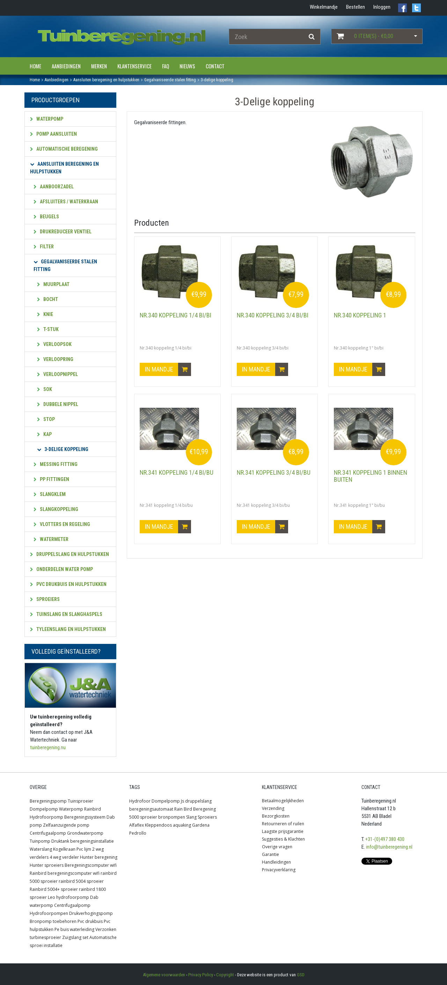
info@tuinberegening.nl (389, 847)
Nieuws (187, 66)
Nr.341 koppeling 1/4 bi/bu (176, 472)
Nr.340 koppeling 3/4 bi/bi (272, 315)
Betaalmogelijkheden (283, 801)
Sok (44, 389)
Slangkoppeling (56, 509)
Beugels (46, 216)
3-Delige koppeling (62, 449)
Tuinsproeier (80, 801)
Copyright (225, 974)
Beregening (204, 809)
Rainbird (92, 809)
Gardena (201, 825)
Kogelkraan (64, 849)
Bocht (47, 299)
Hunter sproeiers (47, 865)
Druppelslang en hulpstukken (69, 554)
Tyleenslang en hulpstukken (68, 629)
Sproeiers (45, 599)
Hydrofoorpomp (46, 817)
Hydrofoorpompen (49, 913)
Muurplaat (53, 284)
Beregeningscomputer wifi (91, 865)
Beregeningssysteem (84, 817)
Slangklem (50, 494)
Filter (44, 246)
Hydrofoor (140, 801)
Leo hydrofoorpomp (68, 897)
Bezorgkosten (276, 816)
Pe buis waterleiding (74, 929)
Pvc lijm (83, 849)
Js (182, 801)
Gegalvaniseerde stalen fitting (65, 265)
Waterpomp (46, 119)
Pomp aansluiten (53, 134)
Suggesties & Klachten (283, 839)
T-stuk (48, 329)
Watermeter (51, 539)
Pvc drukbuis (90, 921)
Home (35, 66)
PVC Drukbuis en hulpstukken (68, 584)
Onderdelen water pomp (61, 569)
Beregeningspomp (48, 801)
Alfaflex (136, 825)
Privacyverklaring (278, 870)
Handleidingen (276, 862)
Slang (191, 817)
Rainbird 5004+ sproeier (54, 889)
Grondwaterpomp (85, 833)
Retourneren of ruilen (283, 824)
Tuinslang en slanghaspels (66, 614)
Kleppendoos (158, 825)
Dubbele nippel (57, 404)
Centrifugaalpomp (48, 833)
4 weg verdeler (64, 857)
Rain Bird (183, 809)
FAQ (165, 66)
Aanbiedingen (66, 66)
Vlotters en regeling (62, 524)
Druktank (60, 841)
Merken (99, 66)
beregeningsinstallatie (92, 841)
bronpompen (171, 817)
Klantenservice (134, 66)
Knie (45, 314)
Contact (215, 66)
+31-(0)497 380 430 (384, 839)
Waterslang (41, 849)
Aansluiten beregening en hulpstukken (64, 167)
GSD (301, 974)
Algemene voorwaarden (164, 974)
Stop (46, 419)
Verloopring (55, 359)
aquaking (182, 825)
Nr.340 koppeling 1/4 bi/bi (175, 315)
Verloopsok (54, 344)
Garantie (270, 854)
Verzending (273, 808)
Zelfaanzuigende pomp (66, 825)
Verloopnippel (57, 374)
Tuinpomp (40, 841)
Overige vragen (277, 847)
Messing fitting (56, 464)
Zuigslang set (75, 937)
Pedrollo (137, 833)
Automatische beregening (64, 149)
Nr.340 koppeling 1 (360, 315)
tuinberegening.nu (48, 747)
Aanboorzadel (54, 186)
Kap (44, 434)
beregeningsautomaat (151, 809)
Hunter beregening (98, 857)
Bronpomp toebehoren (53, 921)
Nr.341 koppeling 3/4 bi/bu (273, 472)
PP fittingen (51, 479)
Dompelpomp (44, 809)
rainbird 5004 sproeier (81, 881)
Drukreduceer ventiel (62, 231)
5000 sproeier (143, 817)
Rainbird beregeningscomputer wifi (65, 873)
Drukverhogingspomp (91, 913)
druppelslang (198, 801)
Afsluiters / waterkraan (66, 201)
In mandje (168, 369)
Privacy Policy (200, 974)
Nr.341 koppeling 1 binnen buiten (370, 476)
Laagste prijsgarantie (282, 831)
